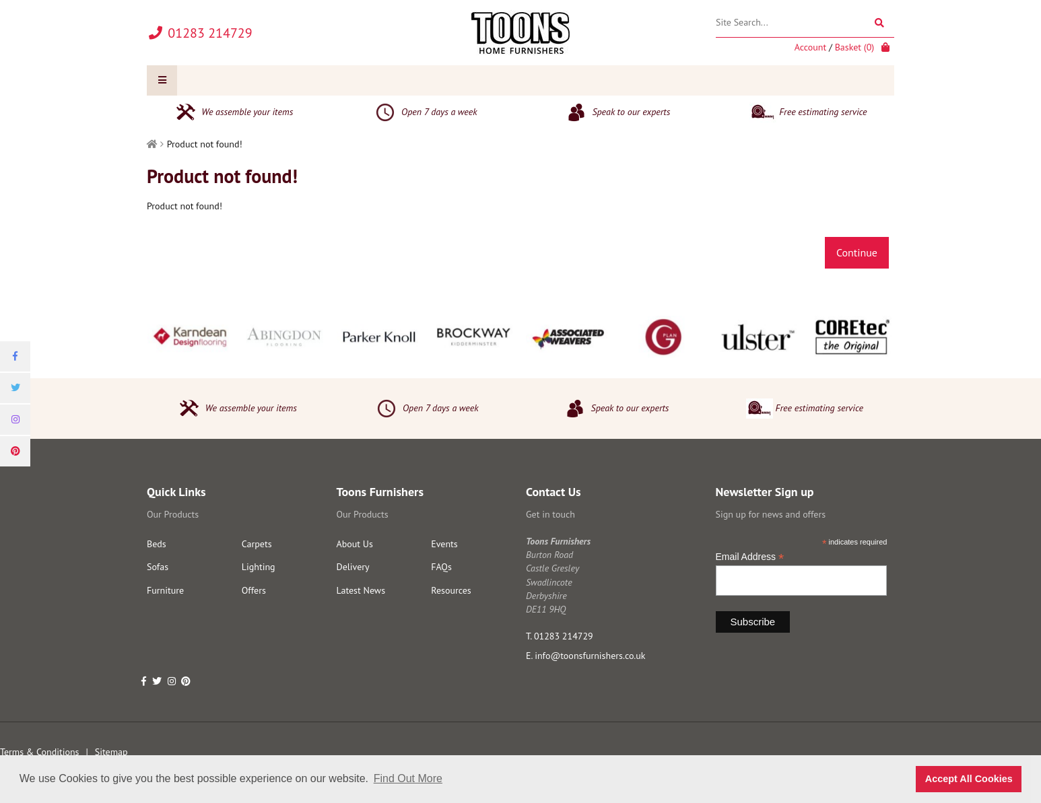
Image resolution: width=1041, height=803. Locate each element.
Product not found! (204, 144)
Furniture (165, 590)
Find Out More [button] (408, 778)
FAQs (441, 567)
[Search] (879, 22)
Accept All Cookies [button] (969, 778)
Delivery (353, 567)
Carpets (257, 544)
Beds (156, 544)
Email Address (750, 557)
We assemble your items (232, 112)
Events (444, 544)
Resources (451, 590)
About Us (355, 544)
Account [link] (810, 47)
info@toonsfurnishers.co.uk (590, 656)
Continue (856, 252)
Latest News (361, 590)
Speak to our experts (617, 112)
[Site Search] (805, 22)
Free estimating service (808, 112)
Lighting (258, 567)
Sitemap (111, 752)
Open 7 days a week (424, 112)
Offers (254, 590)
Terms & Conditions (39, 752)
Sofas (157, 567)
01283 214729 (563, 636)
